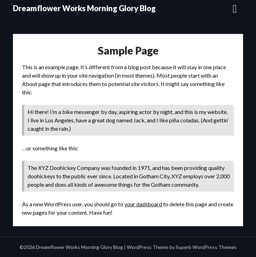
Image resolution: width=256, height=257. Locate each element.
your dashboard (143, 204)
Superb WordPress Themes (206, 247)
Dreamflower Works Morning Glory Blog (84, 8)
